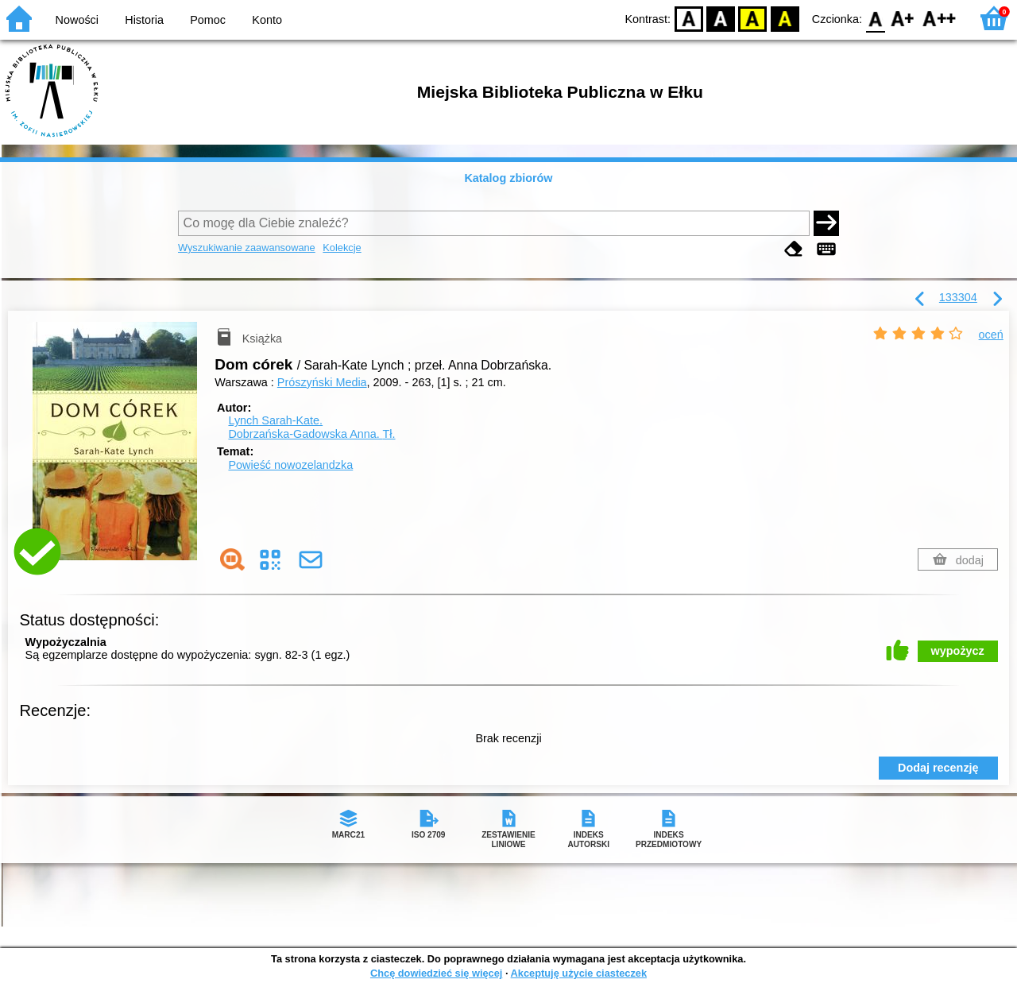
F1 (903, 18)
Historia (144, 20)
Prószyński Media (322, 382)
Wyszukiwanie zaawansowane (246, 248)
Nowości (77, 20)
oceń (991, 334)
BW (720, 18)
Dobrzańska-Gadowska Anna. (311, 434)
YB (752, 18)
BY (784, 18)
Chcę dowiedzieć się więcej (436, 973)
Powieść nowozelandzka (290, 465)
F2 (939, 18)
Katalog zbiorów (508, 178)
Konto (267, 20)
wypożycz (957, 650)
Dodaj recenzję (938, 767)
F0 (875, 18)
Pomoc (208, 20)
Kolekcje (342, 248)
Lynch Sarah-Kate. (275, 420)
